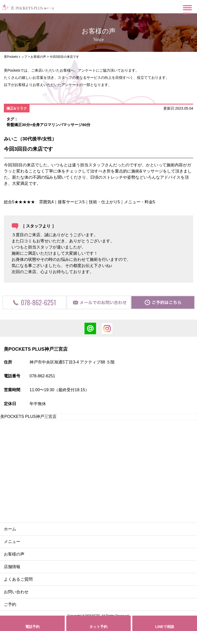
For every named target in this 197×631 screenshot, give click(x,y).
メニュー (12, 541)
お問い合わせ (16, 592)
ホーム (10, 529)
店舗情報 (12, 567)
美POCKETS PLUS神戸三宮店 (28, 416)
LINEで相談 (164, 627)
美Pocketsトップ (15, 57)
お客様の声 (38, 57)
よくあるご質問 (18, 579)
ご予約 (10, 604)
